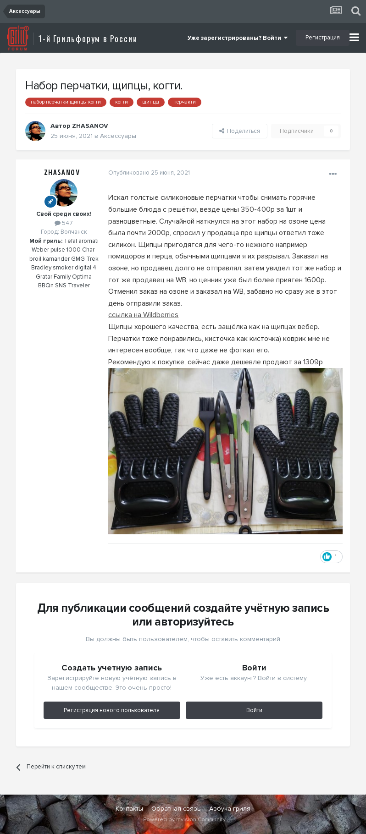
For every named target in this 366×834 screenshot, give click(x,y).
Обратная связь (176, 809)
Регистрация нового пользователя (112, 711)
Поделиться (239, 131)
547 (64, 223)
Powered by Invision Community (184, 820)
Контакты (129, 809)
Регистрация (322, 37)
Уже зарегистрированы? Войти (238, 38)
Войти (254, 711)
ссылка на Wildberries (143, 314)
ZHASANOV (62, 172)
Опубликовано (148, 172)
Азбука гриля (229, 809)
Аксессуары (118, 136)
